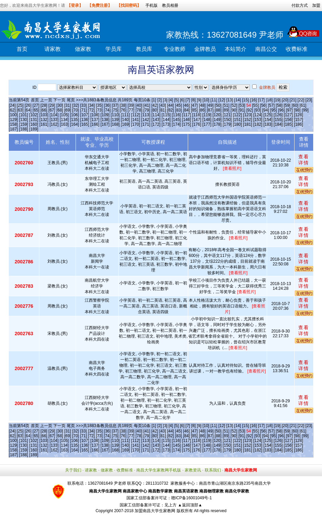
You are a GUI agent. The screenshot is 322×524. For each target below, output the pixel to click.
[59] (287, 105)
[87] (210, 110)
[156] (288, 119)
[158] (13, 124)
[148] (207, 119)
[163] (64, 124)
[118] (196, 115)
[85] (194, 110)
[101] (23, 115)
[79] (146, 110)
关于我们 (73, 470)
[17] (261, 100)
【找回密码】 (129, 5)
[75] (115, 110)
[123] (247, 115)
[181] (247, 124)
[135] (74, 119)
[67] (51, 110)
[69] (67, 110)
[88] (218, 110)
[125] (268, 115)
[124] (257, 115)
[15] (245, 100)
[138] (104, 119)
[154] (268, 119)
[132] (43, 119)
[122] (237, 115)
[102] (33, 115)
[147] (196, 119)
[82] (170, 110)
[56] (263, 105)
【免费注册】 (99, 5)
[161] (43, 124)
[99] (305, 110)
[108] (94, 115)
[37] (115, 105)
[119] (207, 115)
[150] (227, 119)
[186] (298, 124)
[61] (303, 105)
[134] (64, 119)
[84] (186, 110)
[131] (33, 119)
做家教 (83, 49)
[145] (176, 119)
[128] (298, 115)
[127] (288, 115)
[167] (104, 124)
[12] (221, 100)
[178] (217, 124)
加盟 (316, 5)
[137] (94, 119)
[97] (289, 110)
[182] (257, 124)
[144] (166, 119)
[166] (94, 124)
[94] (265, 110)
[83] (178, 110)
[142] (145, 119)
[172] (156, 124)
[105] (64, 115)
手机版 (151, 5)
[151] (237, 119)
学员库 (113, 49)
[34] (91, 105)
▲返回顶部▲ (190, 505)
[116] (176, 115)
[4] (170, 100)
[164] (74, 124)
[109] (104, 115)
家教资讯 (193, 470)
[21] (292, 100)
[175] (186, 124)
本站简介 (235, 49)
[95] (273, 110)
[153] (257, 119)
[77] (130, 110)
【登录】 (75, 5)
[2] (159, 100)
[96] (281, 110)
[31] (67, 105)
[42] (154, 105)
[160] (33, 124)
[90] (233, 110)
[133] (54, 119)
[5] (176, 100)
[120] (217, 115)
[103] (43, 115)
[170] (135, 124)
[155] (278, 119)
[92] (249, 110)
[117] (186, 115)
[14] (237, 100)
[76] (123, 110)
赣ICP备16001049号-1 (191, 498)
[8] (193, 100)
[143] (156, 119)
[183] (268, 124)
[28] (43, 105)
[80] (154, 110)
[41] (146, 105)
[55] (255, 105)
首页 (22, 49)
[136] (84, 119)
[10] (205, 100)
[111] (125, 115)
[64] (28, 110)
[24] (12, 105)
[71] (83, 110)
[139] (115, 119)
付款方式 (299, 5)
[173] (166, 124)
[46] (186, 105)
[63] (20, 110)
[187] (13, 129)
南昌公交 (266, 49)
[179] (227, 124)
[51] (226, 105)
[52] (233, 105)
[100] (13, 115)
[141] (135, 119)
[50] (218, 105)
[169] (125, 124)
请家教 (52, 49)
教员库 (144, 49)
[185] (288, 124)
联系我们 (213, 470)
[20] (285, 100)
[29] (51, 105)
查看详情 (303, 159)
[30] (59, 105)
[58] (279, 105)
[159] (23, 124)
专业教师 (174, 49)
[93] (257, 110)
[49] (210, 105)
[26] (28, 105)
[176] (196, 124)
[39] (130, 105)
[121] (227, 115)
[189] (33, 129)
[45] (178, 105)
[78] (139, 110)
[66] (43, 110)
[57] (271, 105)
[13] (229, 100)
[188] (23, 129)
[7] (187, 100)
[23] (308, 100)
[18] (269, 100)
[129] (13, 119)
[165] (84, 124)
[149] (217, 119)
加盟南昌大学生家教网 (155, 510)
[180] (237, 124)
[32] (75, 105)
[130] (23, 119)
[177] (207, 124)
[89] (226, 110)
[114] (156, 115)
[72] (91, 110)
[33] (83, 105)
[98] (297, 110)
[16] (253, 100)
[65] (36, 110)
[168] (115, 124)
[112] (135, 115)
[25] (20, 105)
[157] (298, 119)
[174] (176, 124)
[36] (107, 105)
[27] (36, 105)
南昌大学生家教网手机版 (158, 470)
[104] (54, 115)
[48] (202, 105)
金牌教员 (205, 49)
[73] (99, 110)
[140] (125, 119)
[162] (54, 124)
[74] (107, 110)
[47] (194, 105)
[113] (145, 115)
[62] (12, 110)
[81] (162, 110)
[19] (277, 100)
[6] (182, 100)
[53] (241, 105)
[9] (199, 100)
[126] (278, 115)
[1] (154, 100)
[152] (247, 119)
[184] (278, 124)
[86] (202, 110)
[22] (301, 100)
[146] (186, 119)
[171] (145, 124)
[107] (84, 115)
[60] (294, 105)
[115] (166, 115)
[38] (123, 105)
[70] (75, 110)
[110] (115, 115)
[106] (74, 115)
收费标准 (296, 49)
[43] (162, 105)
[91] (241, 110)
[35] (99, 105)
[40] (139, 105)
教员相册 (170, 5)
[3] (165, 100)
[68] (59, 110)
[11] (213, 100)
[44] (170, 105)
